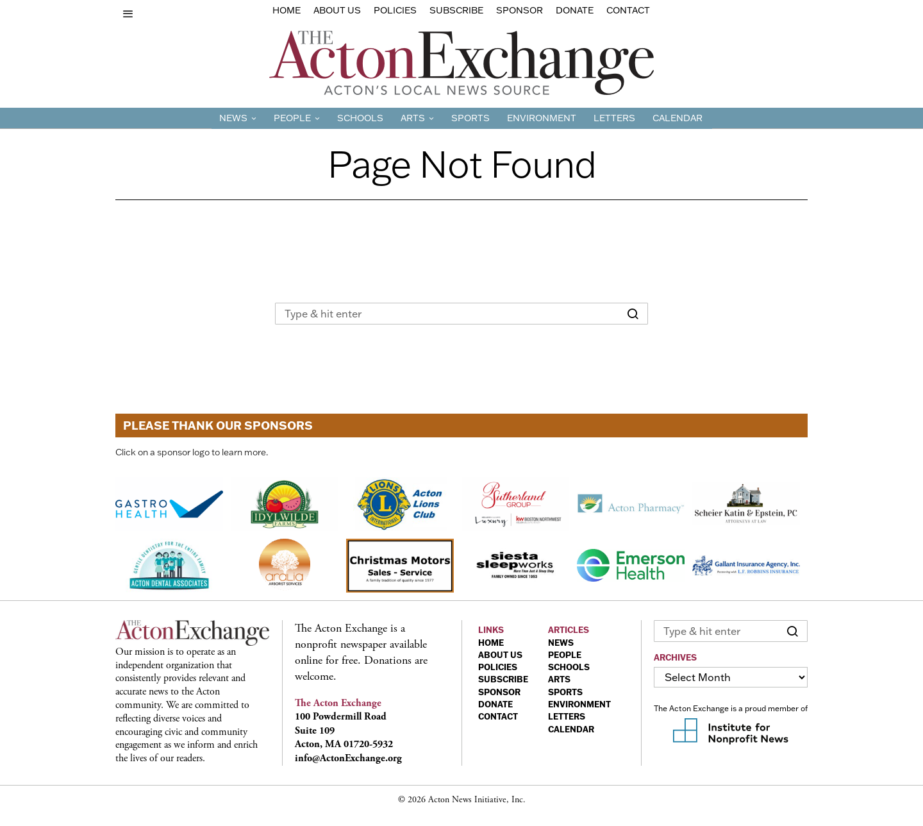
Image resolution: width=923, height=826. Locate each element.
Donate (575, 10)
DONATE (495, 704)
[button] (632, 313)
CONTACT (498, 716)
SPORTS (565, 692)
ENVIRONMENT (579, 704)
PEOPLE (564, 655)
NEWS (561, 642)
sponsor (519, 10)
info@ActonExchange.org (348, 758)
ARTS (559, 679)
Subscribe (456, 10)
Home (286, 10)
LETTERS (566, 716)
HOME (491, 642)
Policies (395, 10)
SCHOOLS (569, 667)
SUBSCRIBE (503, 679)
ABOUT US (500, 655)
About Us (337, 10)
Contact (628, 10)
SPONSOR (499, 692)
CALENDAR (571, 729)
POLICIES (497, 667)
